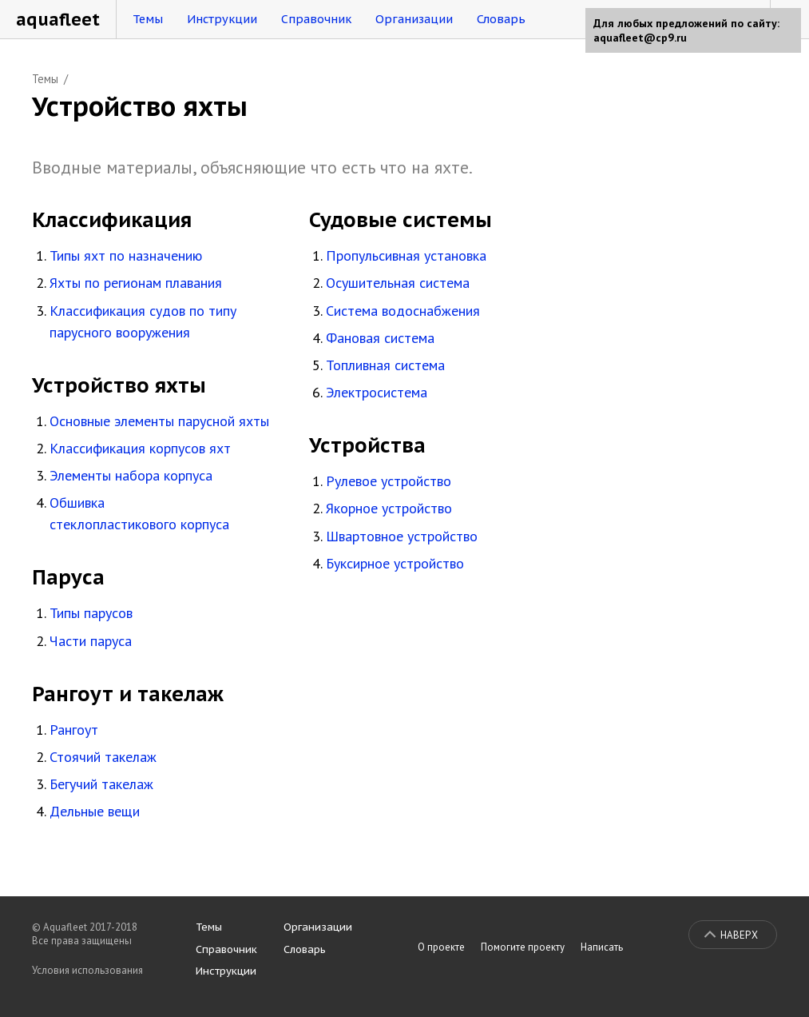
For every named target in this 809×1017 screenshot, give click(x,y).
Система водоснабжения (403, 310)
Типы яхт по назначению (126, 255)
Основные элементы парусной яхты (159, 421)
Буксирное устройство (395, 563)
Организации (414, 18)
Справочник (316, 18)
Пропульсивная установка (406, 255)
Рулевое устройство (388, 481)
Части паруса (91, 641)
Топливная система (385, 365)
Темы (148, 18)
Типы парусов (91, 613)
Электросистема (376, 392)
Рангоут (74, 729)
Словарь (501, 18)
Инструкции (222, 18)
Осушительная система (398, 282)
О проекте (441, 947)
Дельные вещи (95, 811)
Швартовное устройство (402, 536)
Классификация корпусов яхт (140, 448)
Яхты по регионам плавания (136, 282)
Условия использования (87, 970)
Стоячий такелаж (103, 757)
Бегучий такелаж (101, 784)
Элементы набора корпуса (131, 475)
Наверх (739, 935)
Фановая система (380, 338)
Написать (602, 947)
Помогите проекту (523, 947)
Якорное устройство (389, 508)
